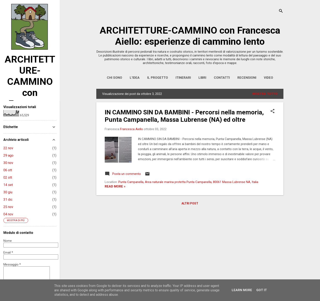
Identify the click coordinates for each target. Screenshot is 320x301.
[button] (272, 111)
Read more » (115, 186)
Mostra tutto (265, 94)
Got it (261, 290)
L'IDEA (135, 78)
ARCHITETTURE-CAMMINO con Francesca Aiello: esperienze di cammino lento (190, 36)
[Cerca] (280, 11)
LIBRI (202, 78)
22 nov (8, 148)
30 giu (7, 192)
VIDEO (268, 78)
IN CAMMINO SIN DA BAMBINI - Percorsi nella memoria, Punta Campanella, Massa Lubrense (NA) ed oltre (184, 116)
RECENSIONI (246, 78)
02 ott (7, 177)
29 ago (8, 155)
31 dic (7, 200)
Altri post (189, 203)
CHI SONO (114, 78)
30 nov (8, 163)
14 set (8, 185)
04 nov (8, 214)
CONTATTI (222, 78)
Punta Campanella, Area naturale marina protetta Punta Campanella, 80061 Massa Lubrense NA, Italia (188, 182)
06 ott (7, 170)
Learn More (242, 290)
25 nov (8, 207)
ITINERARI (183, 78)
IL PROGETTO (157, 78)
